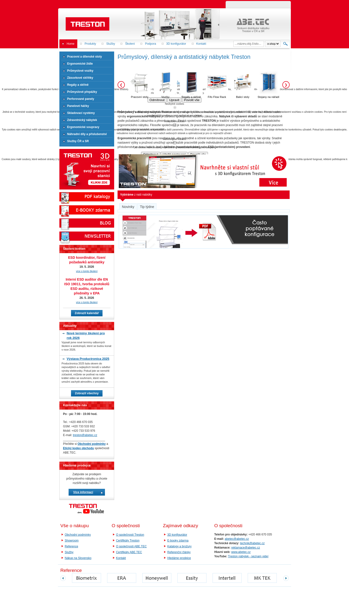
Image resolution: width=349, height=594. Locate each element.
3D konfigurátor (177, 534)
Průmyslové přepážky (82, 92)
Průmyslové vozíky (80, 70)
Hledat (285, 44)
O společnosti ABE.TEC (131, 546)
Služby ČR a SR (78, 141)
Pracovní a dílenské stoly (84, 56)
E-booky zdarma (177, 540)
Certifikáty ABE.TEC (129, 552)
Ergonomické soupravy (83, 127)
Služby (69, 552)
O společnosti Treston (130, 534)
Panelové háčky (78, 106)
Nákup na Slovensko (78, 558)
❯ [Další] (286, 85)
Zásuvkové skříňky (80, 77)
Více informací (83, 492)
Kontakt (121, 558)
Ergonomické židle (80, 63)
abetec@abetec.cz (237, 539)
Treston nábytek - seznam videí (248, 556)
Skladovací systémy (81, 113)
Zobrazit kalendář (87, 313)
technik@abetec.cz (252, 543)
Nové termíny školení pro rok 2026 (86, 335)
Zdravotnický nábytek (82, 120)
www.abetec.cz (241, 552)
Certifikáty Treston (128, 540)
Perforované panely (80, 99)
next (286, 578)
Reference (71, 546)
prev (63, 578)
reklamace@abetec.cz (245, 547)
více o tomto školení (87, 271)
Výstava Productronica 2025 (88, 359)
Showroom (72, 540)
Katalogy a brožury (179, 546)
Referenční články (178, 552)
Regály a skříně (77, 84)
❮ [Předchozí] (121, 85)
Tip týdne (147, 207)
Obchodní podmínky (78, 534)
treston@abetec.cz (85, 435)
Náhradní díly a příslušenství (87, 134)
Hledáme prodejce (179, 558)
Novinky (128, 207)
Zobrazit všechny (87, 393)
